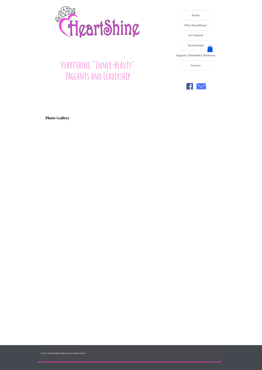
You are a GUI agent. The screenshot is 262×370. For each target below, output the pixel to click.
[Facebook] (189, 86)
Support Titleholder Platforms (195, 55)
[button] (210, 48)
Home (196, 15)
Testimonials (195, 45)
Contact (196, 65)
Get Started (195, 35)
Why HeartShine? (195, 25)
